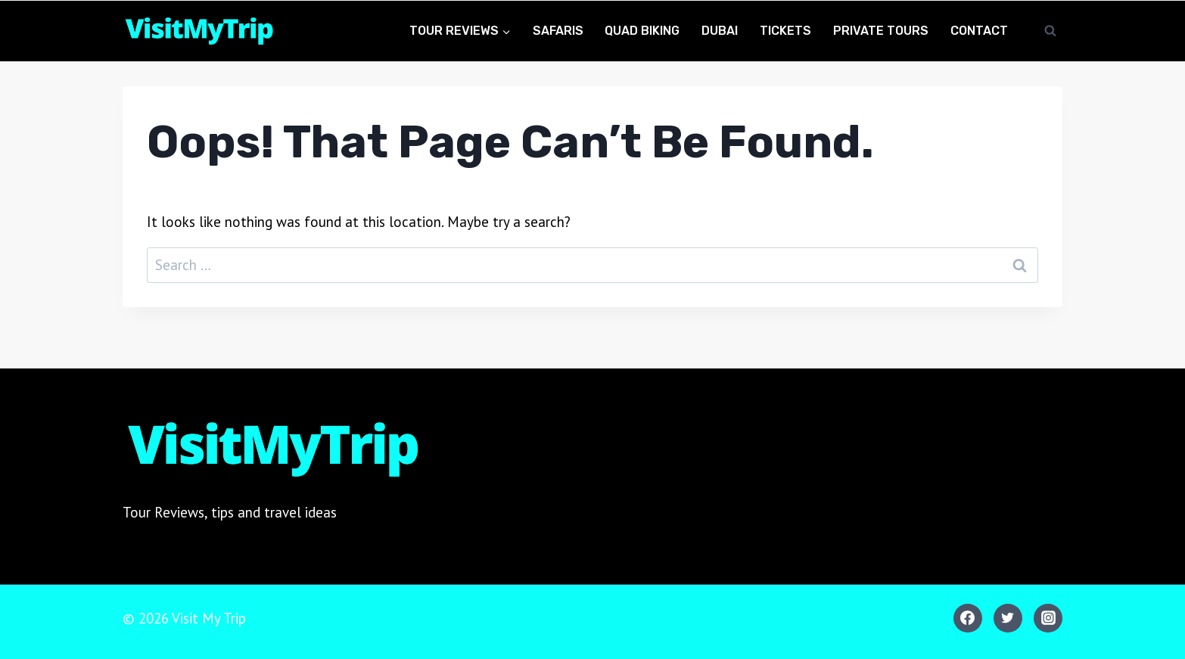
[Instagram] (1048, 618)
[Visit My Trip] (198, 31)
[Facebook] (967, 618)
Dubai (719, 30)
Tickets (785, 30)
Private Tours (880, 30)
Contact (979, 30)
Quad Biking (642, 30)
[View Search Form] (1050, 31)
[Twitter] (1008, 618)
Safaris (558, 30)
